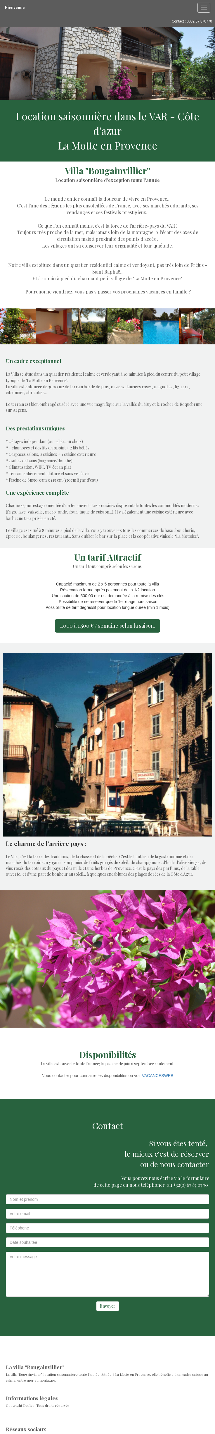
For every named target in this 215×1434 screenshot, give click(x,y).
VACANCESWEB (158, 1075)
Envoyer (107, 1306)
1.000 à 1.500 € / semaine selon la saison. (107, 625)
